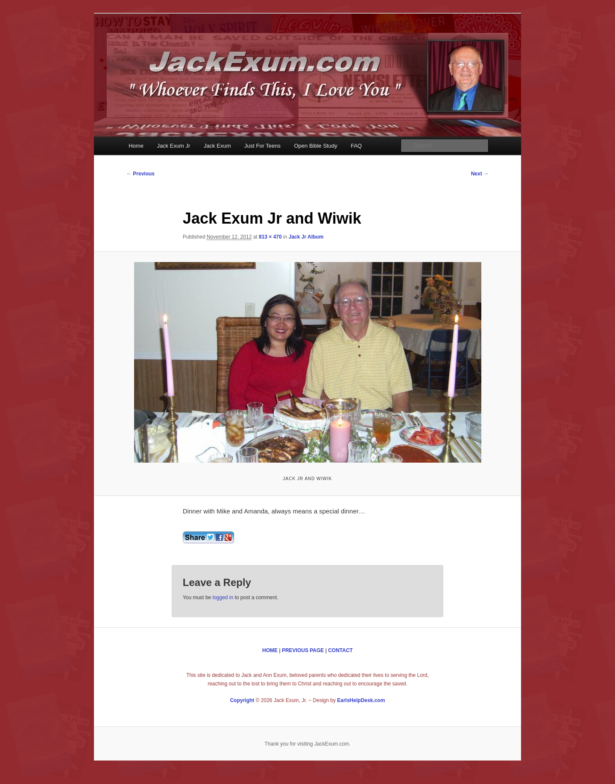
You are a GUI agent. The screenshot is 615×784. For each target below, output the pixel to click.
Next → (480, 174)
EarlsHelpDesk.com (361, 700)
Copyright (242, 700)
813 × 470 (270, 237)
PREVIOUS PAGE (303, 650)
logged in (222, 597)
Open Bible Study (315, 146)
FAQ (356, 146)
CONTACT (340, 650)
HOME (270, 650)
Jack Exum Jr (173, 146)
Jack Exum (217, 146)
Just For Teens (262, 146)
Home (136, 146)
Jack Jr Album (306, 237)
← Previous (140, 174)
